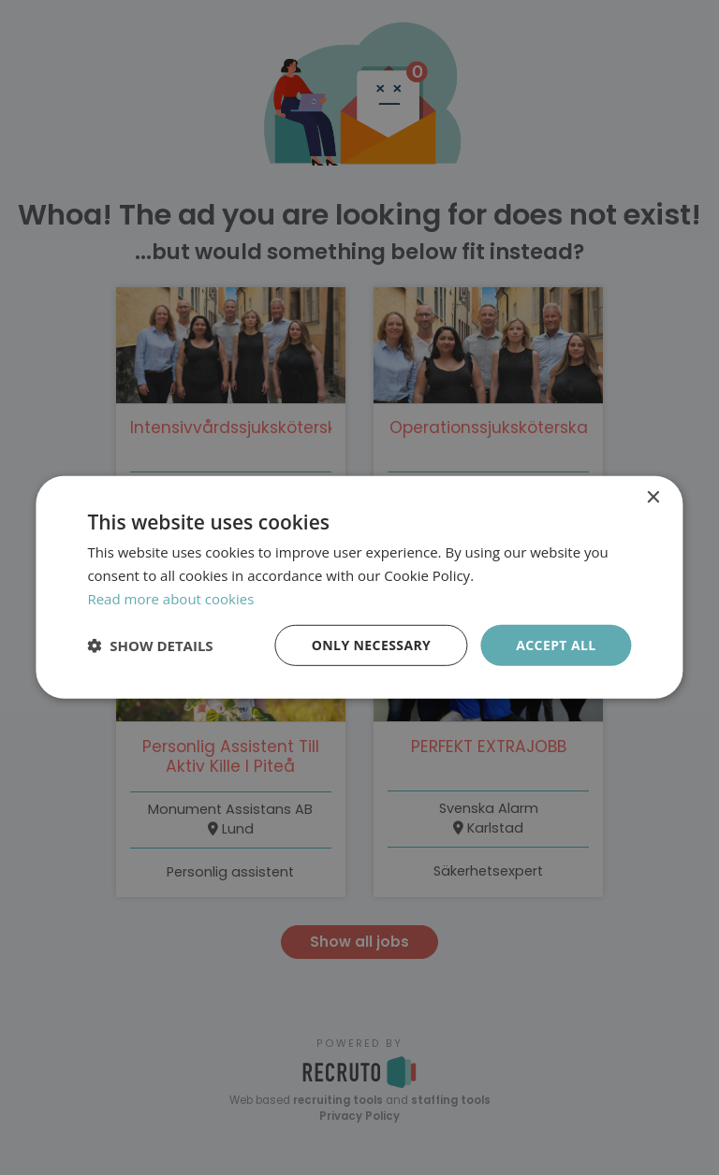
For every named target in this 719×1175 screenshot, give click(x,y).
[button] (150, 645)
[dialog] (359, 587)
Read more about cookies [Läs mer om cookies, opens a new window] (170, 598)
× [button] (653, 498)
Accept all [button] (555, 644)
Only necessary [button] (371, 644)
